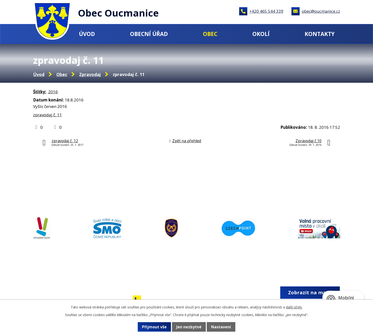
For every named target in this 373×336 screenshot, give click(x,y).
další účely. (294, 307)
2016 (53, 91)
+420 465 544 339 (266, 11)
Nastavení (221, 327)
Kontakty (320, 34)
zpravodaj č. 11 (47, 115)
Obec (210, 34)
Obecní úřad (149, 34)
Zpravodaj (90, 74)
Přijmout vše (154, 327)
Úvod (87, 34)
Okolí (261, 34)
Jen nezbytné (188, 327)
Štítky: (39, 91)
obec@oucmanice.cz (321, 11)
